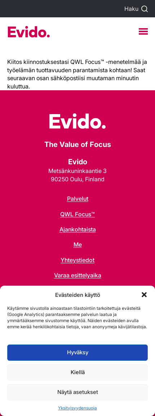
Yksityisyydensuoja (77, 408)
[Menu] (143, 31)
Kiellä (78, 372)
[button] (144, 294)
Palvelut (77, 198)
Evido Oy (28, 32)
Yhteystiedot (77, 260)
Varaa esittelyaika (77, 275)
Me (78, 244)
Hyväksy (77, 352)
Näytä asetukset (77, 392)
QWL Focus (77, 214)
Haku (131, 8)
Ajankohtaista (77, 229)
